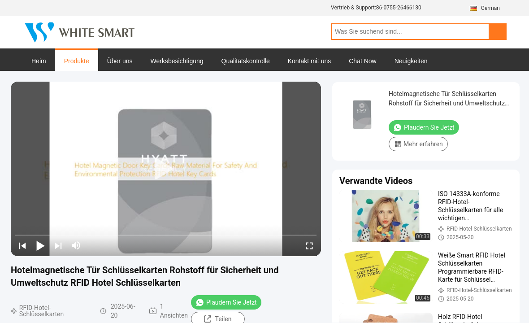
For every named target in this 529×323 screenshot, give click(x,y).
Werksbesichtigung (177, 61)
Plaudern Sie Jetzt (226, 302)
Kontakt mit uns (309, 61)
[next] (58, 245)
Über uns (120, 61)
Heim (38, 61)
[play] (166, 169)
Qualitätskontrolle (245, 61)
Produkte (76, 61)
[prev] (22, 245)
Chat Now (362, 61)
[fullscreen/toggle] (309, 245)
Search (498, 31)
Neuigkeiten (411, 61)
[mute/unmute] (76, 245)
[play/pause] (40, 245)
